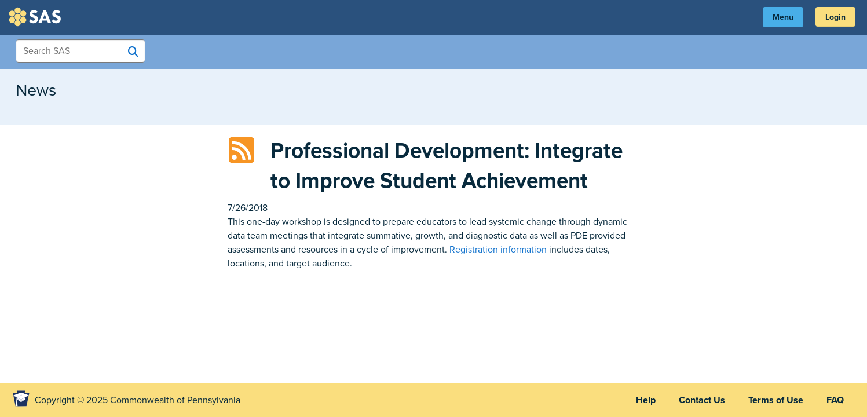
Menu (783, 17)
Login (835, 17)
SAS (36, 17)
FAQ (835, 400)
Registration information (498, 249)
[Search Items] (80, 51)
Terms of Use (775, 400)
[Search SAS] (133, 51)
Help (646, 400)
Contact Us (702, 400)
